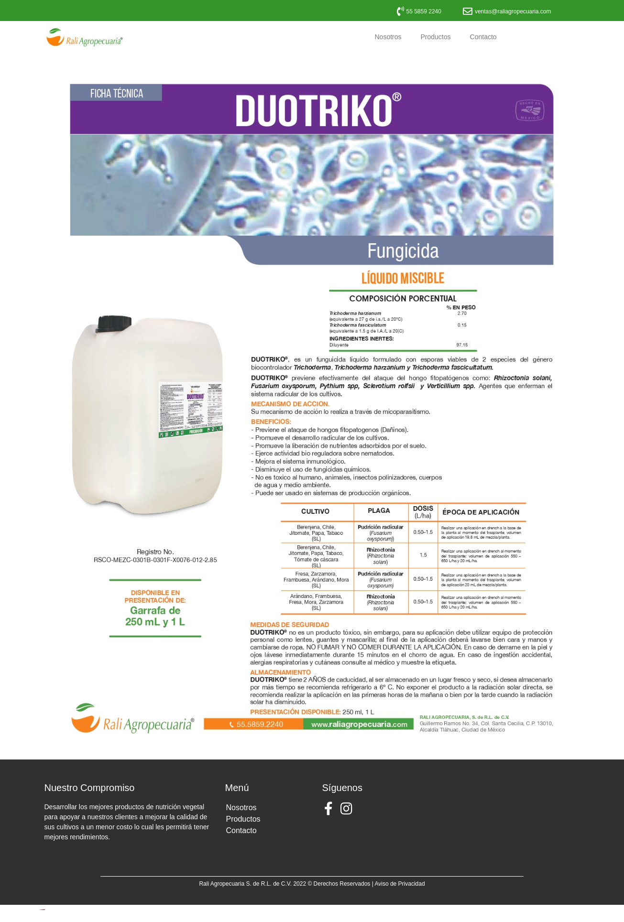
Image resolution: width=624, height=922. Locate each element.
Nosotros (387, 37)
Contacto (483, 37)
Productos (436, 37)
